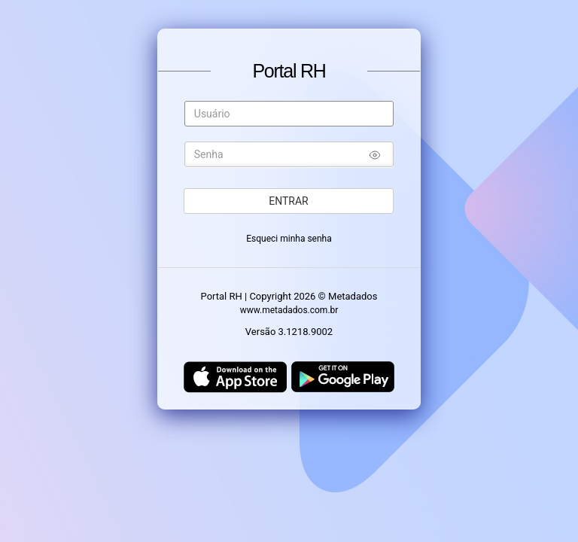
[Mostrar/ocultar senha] (374, 157)
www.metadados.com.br (289, 310)
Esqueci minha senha (289, 238)
